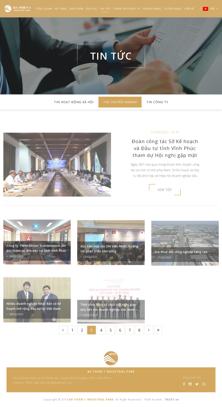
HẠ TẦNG (61, 8)
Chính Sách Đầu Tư (127, 8)
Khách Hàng (152, 8)
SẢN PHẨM (76, 8)
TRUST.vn (172, 399)
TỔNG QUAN (43, 8)
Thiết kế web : (154, 399)
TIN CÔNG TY (157, 102)
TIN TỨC (105, 8)
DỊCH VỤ (91, 8)
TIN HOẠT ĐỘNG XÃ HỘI (74, 102)
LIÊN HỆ (189, 8)
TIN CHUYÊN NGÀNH (120, 102)
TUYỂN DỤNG (172, 8)
